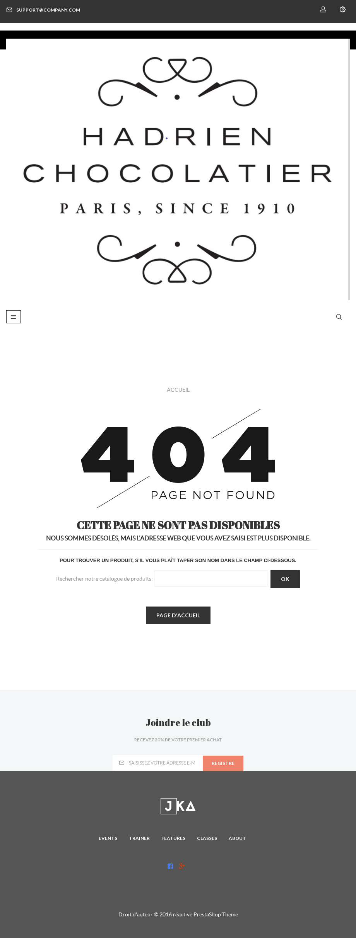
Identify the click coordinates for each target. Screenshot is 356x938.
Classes (207, 838)
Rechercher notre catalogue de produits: (104, 578)
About (237, 838)
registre (223, 763)
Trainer (139, 838)
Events (108, 838)
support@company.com (43, 10)
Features (173, 838)
